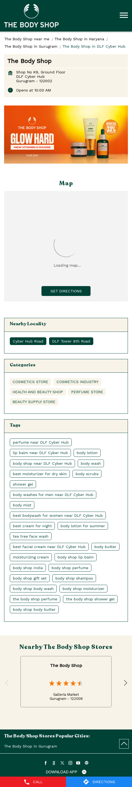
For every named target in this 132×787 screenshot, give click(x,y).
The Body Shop (66, 665)
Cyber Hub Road (28, 341)
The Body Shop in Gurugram (30, 746)
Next (125, 683)
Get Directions (66, 291)
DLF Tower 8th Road (71, 341)
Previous (7, 683)
